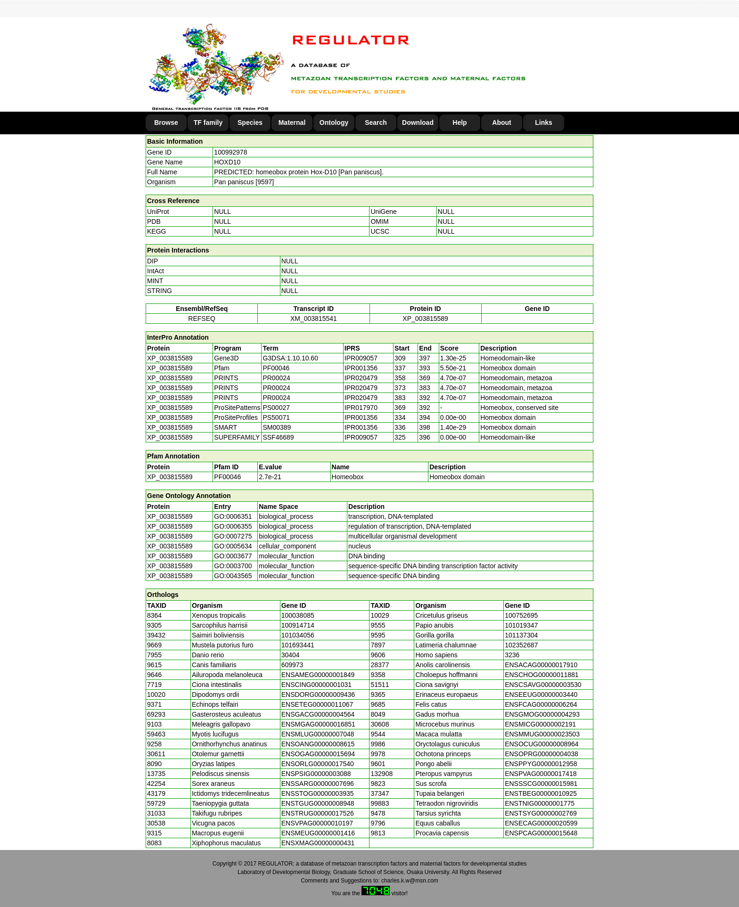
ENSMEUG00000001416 (318, 833)
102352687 (521, 645)
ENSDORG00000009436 (318, 694)
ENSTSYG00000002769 (541, 813)
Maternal (292, 122)
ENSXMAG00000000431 (318, 843)
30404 (290, 655)
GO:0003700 (233, 566)
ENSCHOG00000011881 (541, 674)
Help (459, 122)
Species (250, 122)
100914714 (297, 625)
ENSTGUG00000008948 (317, 803)
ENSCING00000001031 (316, 684)
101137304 (521, 635)
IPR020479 (361, 378)
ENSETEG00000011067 (317, 704)
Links (543, 122)
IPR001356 (361, 368)
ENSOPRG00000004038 (541, 754)
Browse (166, 122)
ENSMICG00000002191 (540, 724)
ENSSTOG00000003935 (317, 793)
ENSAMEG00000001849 (318, 674)
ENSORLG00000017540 (317, 764)
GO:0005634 (233, 546)
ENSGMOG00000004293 (542, 714)
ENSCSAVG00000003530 (543, 684)
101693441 (297, 645)
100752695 (521, 615)
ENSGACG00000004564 (318, 714)
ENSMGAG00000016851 (318, 724)
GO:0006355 (233, 526)
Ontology (334, 122)
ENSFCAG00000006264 (541, 704)
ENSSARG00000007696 (317, 783)
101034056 (297, 635)
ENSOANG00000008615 (318, 744)
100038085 (297, 615)
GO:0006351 (233, 516)
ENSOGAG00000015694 (318, 754)
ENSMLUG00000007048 (317, 734)
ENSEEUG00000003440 (541, 694)
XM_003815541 (313, 318)
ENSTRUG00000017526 (317, 813)
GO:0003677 (233, 556)
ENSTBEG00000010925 (541, 793)
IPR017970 (361, 407)
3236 (512, 655)
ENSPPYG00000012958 (541, 764)
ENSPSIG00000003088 (316, 773)
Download (418, 122)
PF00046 (227, 477)
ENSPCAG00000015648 (541, 833)
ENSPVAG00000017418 (540, 773)
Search (376, 122)
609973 (292, 665)
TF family (208, 122)
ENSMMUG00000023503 (542, 734)
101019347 (521, 625)
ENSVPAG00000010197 (317, 823)
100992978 (230, 152)
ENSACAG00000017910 (541, 665)
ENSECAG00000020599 (541, 823)
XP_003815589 (425, 318)
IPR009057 (361, 358)
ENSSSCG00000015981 (541, 783)
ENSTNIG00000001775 (540, 803)
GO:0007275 (233, 536)
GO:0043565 (233, 576)
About (501, 122)
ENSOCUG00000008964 (541, 744)
